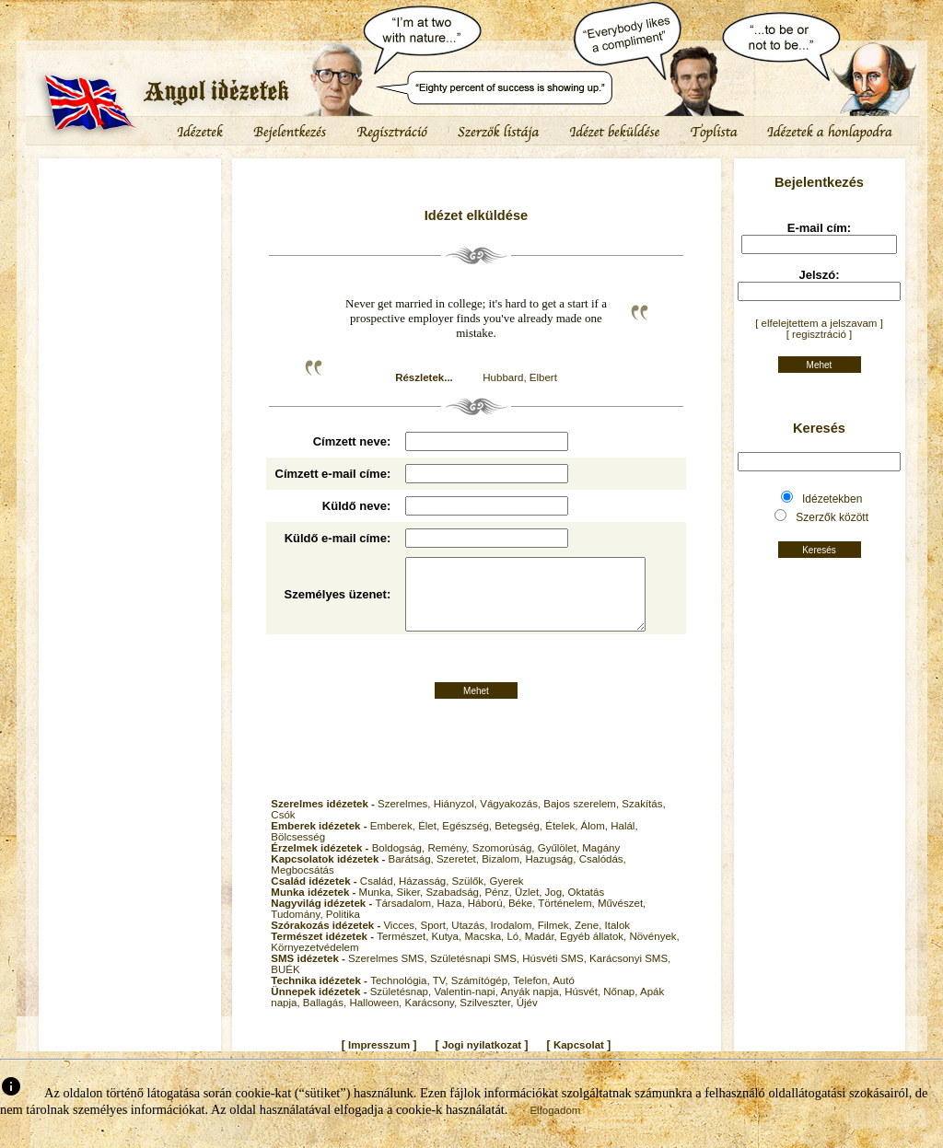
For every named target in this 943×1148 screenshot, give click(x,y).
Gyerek (506, 896)
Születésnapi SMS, (476, 974)
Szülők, (471, 896)
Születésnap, (402, 1007)
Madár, (542, 951)
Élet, (430, 841)
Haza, (452, 918)
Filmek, (556, 940)
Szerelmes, (406, 819)
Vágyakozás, (511, 819)
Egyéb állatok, (594, 951)
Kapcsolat (578, 1060)
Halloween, (376, 1018)
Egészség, (468, 841)
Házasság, (425, 896)
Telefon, (533, 996)
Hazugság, (551, 874)
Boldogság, (400, 863)
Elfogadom (555, 1125)
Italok (618, 940)
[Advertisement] (130, 216)
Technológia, (401, 996)
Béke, (523, 918)
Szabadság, (454, 907)
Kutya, (448, 951)
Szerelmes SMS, (389, 974)
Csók (283, 830)
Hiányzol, (457, 819)
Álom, (596, 841)
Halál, (624, 841)
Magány (601, 863)
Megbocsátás (302, 885)
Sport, (435, 940)
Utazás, (470, 940)
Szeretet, (459, 874)
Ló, (515, 951)
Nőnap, (621, 1007)
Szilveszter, (488, 1018)
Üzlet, (530, 907)
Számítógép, (482, 996)
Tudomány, (298, 929)
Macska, (485, 951)
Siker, (410, 907)
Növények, (654, 951)
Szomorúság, (505, 863)
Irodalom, (514, 940)
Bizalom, (503, 874)
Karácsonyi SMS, (629, 974)
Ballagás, (326, 1018)
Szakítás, (643, 819)
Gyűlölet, (560, 863)
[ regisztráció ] (819, 334)
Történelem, (568, 918)
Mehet (476, 707)
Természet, (404, 951)
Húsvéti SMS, (555, 974)
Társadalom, (406, 918)
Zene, (590, 940)
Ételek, (562, 841)
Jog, (556, 907)
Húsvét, (584, 1007)
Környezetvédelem (314, 962)
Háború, (488, 918)
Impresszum (379, 1060)
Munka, (378, 907)
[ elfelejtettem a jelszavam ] (819, 323)
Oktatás (586, 907)
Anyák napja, (532, 1007)
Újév (527, 1018)
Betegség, (520, 841)
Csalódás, (602, 874)
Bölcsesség (298, 852)
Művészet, (622, 918)
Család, (379, 896)
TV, (442, 996)
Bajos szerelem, (582, 819)
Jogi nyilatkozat (481, 1060)
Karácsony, (432, 1018)
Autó (564, 996)
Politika (343, 929)
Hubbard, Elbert (520, 377)
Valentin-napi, (467, 1007)
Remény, (449, 863)
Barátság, (413, 874)
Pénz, (499, 907)
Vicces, (401, 940)
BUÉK (285, 985)
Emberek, (394, 841)
